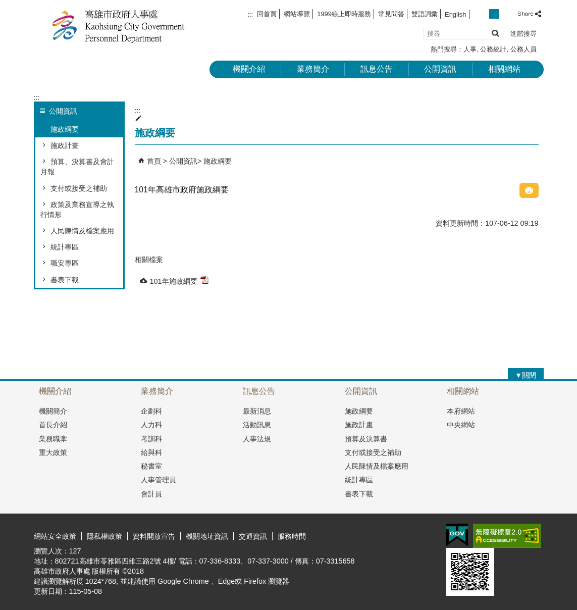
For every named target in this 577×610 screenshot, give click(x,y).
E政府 (457, 535)
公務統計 (493, 49)
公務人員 (523, 49)
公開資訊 (440, 69)
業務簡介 (313, 69)
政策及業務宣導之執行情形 (77, 209)
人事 (470, 49)
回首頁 (267, 14)
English (455, 14)
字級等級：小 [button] (483, 14)
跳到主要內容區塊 (5, 5)
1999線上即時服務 (344, 14)
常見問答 (391, 14)
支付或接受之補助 (78, 188)
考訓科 (151, 439)
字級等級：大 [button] (505, 14)
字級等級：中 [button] (494, 14)
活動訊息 (257, 425)
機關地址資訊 (207, 536)
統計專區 (64, 247)
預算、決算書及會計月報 (77, 167)
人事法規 (257, 439)
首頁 (154, 161)
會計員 (151, 494)
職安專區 (64, 263)
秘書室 (151, 466)
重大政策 (53, 452)
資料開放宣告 (154, 536)
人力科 (151, 425)
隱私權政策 (104, 536)
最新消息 (257, 411)
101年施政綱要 (179, 280)
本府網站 (461, 411)
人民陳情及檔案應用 (82, 231)
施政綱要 (64, 129)
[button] (495, 33)
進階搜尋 (523, 33)
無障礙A (507, 536)
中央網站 (461, 425)
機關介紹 (249, 69)
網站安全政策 (55, 536)
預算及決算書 (366, 439)
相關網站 (504, 69)
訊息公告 (376, 69)
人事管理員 (158, 480)
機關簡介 (53, 411)
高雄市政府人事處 (119, 25)
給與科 (151, 452)
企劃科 (151, 411)
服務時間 (292, 536)
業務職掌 (53, 439)
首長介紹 (53, 425)
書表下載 (64, 280)
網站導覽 (297, 14)
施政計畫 (64, 145)
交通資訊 (253, 536)
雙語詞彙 (424, 14)
